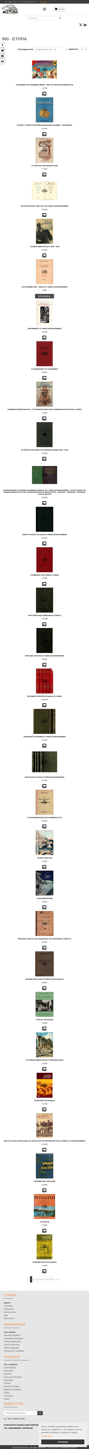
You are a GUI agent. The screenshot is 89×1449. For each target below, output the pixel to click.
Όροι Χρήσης (10, 1332)
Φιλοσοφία (8, 1371)
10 (52, 1279)
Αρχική (7, 1303)
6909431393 (12, 2)
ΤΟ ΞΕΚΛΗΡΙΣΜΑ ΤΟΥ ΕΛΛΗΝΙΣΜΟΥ (44, 369)
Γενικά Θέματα (10, 1367)
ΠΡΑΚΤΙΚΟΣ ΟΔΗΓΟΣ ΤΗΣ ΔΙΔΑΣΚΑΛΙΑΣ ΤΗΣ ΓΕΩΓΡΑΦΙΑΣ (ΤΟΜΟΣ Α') (44, 939)
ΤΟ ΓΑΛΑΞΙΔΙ (44, 1222)
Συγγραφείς (9, 1309)
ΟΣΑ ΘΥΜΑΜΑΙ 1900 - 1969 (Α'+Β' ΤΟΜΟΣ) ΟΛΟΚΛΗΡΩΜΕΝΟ (44, 287)
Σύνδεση (43, 2)
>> (57, 1279)
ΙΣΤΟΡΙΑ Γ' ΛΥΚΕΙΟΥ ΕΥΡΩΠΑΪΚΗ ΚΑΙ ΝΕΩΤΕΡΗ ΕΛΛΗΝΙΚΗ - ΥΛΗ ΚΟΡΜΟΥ (44, 125)
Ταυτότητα (8, 1306)
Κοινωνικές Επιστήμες (13, 1377)
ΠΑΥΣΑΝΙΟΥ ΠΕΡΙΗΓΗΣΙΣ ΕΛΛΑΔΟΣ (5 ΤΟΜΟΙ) (44, 696)
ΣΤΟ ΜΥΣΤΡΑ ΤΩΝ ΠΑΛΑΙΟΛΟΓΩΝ (44, 166)
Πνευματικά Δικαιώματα (13, 1338)
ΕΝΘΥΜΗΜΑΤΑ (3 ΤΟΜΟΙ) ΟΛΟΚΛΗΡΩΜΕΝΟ (44, 329)
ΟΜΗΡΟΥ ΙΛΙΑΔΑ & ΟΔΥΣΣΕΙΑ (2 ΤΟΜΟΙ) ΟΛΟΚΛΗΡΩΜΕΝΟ (44, 535)
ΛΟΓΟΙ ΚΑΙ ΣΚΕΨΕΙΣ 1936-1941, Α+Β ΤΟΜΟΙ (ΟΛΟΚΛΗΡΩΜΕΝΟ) (44, 206)
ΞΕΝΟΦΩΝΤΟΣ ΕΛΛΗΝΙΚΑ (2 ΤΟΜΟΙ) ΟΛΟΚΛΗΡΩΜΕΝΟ (44, 737)
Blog (6, 1315)
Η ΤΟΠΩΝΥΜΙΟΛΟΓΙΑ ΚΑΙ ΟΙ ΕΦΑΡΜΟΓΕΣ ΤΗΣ (44, 817)
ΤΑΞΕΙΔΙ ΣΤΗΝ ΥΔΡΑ (44, 858)
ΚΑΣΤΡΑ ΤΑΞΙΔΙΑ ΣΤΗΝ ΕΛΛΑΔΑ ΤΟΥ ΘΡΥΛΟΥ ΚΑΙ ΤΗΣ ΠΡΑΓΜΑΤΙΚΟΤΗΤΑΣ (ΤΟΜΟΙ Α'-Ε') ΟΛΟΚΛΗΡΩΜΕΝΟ (44, 1141)
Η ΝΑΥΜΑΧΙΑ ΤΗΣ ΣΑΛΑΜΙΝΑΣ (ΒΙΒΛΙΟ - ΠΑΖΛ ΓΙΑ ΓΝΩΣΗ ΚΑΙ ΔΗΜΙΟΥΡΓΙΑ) (44, 85)
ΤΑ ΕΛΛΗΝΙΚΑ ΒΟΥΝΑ (45, 898)
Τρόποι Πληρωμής (11, 1347)
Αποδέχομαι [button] (63, 1442)
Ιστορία (7, 1399)
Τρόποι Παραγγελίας (12, 1341)
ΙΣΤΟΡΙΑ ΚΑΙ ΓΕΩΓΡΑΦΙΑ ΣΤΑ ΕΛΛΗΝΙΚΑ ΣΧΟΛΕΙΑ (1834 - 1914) (44, 450)
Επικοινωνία (9, 1318)
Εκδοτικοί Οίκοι (10, 1312)
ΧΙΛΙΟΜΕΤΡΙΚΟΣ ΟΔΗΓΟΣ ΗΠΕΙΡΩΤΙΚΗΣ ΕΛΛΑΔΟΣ (44, 979)
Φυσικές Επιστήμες (11, 1386)
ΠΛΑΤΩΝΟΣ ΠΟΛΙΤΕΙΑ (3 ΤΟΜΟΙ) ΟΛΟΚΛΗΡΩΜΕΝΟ (44, 656)
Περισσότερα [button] (47, 1436)
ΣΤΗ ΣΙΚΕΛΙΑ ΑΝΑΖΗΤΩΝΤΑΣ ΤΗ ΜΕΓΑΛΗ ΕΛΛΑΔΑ (44, 1060)
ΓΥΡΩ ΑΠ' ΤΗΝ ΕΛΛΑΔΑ (44, 1020)
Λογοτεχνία (8, 1395)
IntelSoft (73, 1447)
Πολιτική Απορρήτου (12, 1335)
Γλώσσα (7, 1383)
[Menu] (44, 9)
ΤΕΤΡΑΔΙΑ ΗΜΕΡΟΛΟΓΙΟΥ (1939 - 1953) (44, 247)
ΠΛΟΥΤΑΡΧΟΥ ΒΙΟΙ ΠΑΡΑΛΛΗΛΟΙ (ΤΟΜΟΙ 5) (44, 615)
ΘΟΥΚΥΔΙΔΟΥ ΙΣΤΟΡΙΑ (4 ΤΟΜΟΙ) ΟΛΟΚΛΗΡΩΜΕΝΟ (44, 777)
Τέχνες (6, 1392)
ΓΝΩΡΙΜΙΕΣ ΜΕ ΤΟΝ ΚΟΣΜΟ (44, 1181)
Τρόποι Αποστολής (12, 1344)
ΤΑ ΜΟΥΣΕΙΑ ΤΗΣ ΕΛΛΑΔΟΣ (44, 1101)
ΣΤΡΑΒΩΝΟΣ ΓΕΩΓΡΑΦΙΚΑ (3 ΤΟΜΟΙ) (44, 575)
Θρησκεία (8, 1374)
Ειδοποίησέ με (44, 296)
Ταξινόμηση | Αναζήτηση (14, 1351)
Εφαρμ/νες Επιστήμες (12, 1389)
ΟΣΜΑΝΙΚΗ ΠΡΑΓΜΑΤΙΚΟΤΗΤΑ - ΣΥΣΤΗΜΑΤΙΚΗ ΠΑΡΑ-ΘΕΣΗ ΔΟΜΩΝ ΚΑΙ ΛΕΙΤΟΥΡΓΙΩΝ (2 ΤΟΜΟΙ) (44, 409)
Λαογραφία (8, 1380)
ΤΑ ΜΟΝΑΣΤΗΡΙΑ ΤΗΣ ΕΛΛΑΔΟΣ (44, 1262)
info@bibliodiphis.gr (28, 2)
